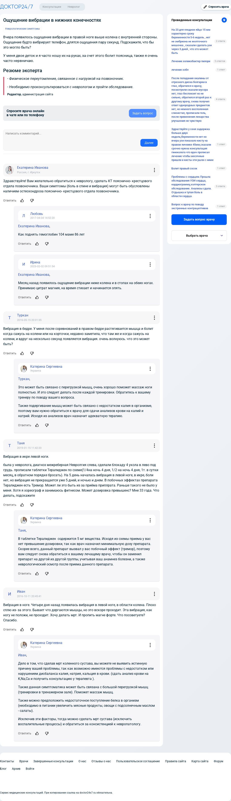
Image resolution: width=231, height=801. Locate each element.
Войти (30, 768)
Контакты (7, 761)
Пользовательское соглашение (138, 761)
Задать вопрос (142, 113)
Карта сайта (199, 761)
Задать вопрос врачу (199, 219)
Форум (218, 761)
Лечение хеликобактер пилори (190, 61)
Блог (3, 768)
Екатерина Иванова (33, 226)
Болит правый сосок (184, 168)
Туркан (23, 379)
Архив (16, 768)
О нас (82, 761)
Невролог (74, 6)
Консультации (52, 6)
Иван (22, 655)
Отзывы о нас (101, 761)
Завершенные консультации (53, 761)
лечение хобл (179, 69)
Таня (22, 530)
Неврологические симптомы (22, 28)
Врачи (23, 761)
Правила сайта (175, 761)
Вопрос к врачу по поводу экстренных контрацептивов (189, 206)
